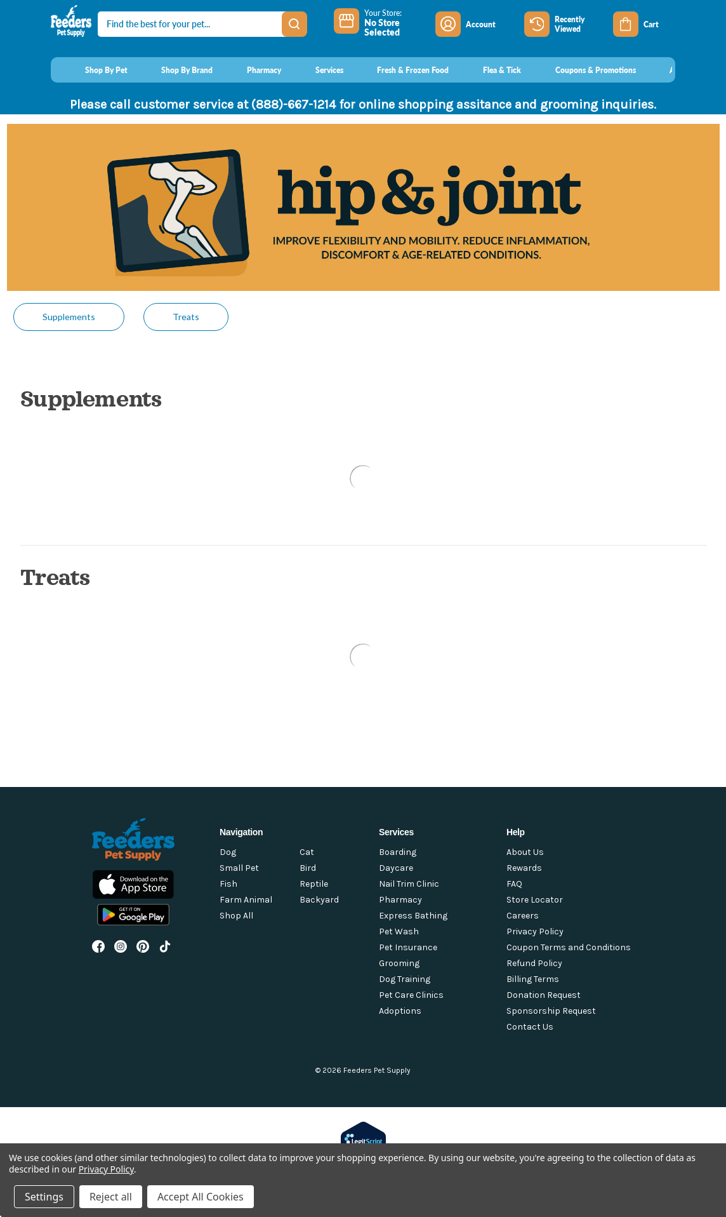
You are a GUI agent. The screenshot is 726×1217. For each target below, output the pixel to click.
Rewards (524, 868)
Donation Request (543, 995)
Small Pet (239, 868)
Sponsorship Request (551, 1010)
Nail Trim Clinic (409, 883)
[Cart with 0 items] (644, 24)
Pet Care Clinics (411, 995)
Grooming (399, 963)
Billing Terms (532, 979)
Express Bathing (413, 915)
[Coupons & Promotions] (583, 70)
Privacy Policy (535, 931)
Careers (522, 915)
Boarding (397, 852)
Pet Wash (399, 931)
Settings (44, 1197)
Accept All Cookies (200, 1197)
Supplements (69, 316)
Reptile (314, 883)
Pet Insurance (408, 947)
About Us (525, 852)
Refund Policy (534, 963)
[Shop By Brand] (175, 70)
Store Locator (534, 899)
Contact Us (529, 1026)
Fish (228, 883)
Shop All (236, 915)
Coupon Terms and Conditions (568, 947)
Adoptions (400, 1010)
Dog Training (404, 979)
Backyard (319, 899)
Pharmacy (400, 899)
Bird (308, 868)
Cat (307, 852)
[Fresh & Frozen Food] (401, 70)
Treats (186, 316)
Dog (228, 852)
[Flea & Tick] (490, 70)
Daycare (396, 868)
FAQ (514, 883)
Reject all (110, 1197)
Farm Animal (246, 899)
